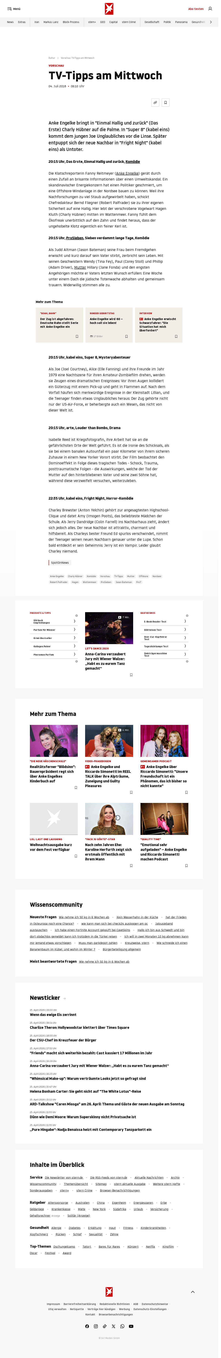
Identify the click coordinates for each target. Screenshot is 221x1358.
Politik (167, 22)
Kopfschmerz (39, 1234)
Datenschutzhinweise (155, 1304)
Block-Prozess (71, 22)
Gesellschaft (152, 22)
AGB (135, 1304)
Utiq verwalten (57, 1309)
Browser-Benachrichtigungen (120, 1190)
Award (67, 1253)
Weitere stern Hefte (166, 1184)
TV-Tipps (118, 576)
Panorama (181, 22)
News (10, 22)
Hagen (75, 582)
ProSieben (74, 238)
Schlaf (77, 1234)
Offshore (143, 576)
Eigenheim (119, 1202)
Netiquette (77, 1309)
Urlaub (138, 1209)
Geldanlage (37, 1209)
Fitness (128, 1228)
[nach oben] (193, 1292)
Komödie (133, 161)
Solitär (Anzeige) (78, 1215)
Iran (36, 22)
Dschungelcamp (64, 1246)
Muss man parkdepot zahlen (98, 943)
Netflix (150, 1246)
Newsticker (45, 997)
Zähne (114, 1234)
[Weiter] (211, 22)
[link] (210, 8)
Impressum (53, 1304)
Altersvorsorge (58, 1202)
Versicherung (159, 1209)
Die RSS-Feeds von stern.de (108, 1177)
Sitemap (101, 1184)
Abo (196, 8)
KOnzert (132, 1246)
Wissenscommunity (43, 1184)
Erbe (163, 1202)
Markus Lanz (50, 22)
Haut (112, 1228)
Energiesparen (143, 1202)
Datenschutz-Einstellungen (150, 1309)
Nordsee (157, 576)
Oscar (33, 1253)
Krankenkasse (61, 1209)
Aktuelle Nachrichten (149, 1177)
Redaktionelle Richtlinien (115, 1304)
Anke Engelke (127, 173)
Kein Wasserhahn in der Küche (137, 917)
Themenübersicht (76, 1184)
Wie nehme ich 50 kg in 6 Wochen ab (84, 917)
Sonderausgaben (41, 1190)
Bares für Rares (109, 1246)
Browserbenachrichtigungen (116, 1314)
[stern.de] (109, 9)
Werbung (124, 1309)
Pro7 (138, 582)
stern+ (92, 22)
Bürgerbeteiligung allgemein (122, 949)
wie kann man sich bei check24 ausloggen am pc (114, 923)
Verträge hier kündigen (101, 1309)
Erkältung (94, 1228)
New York (99, 1209)
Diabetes (75, 1228)
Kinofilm (168, 1246)
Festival (50, 1253)
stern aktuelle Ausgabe (129, 1184)
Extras (21, 22)
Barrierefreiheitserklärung (80, 1304)
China (101, 1202)
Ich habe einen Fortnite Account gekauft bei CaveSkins (92, 930)
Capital (113, 22)
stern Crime (129, 22)
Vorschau (105, 576)
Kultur (52, 58)
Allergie (56, 1228)
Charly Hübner (75, 576)
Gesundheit (198, 22)
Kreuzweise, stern (137, 943)
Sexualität (96, 1234)
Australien (83, 1202)
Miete (81, 1209)
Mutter (80, 267)
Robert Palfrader (58, 582)
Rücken (61, 1234)
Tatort (87, 1246)
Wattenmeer (89, 582)
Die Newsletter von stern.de (64, 1177)
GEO (102, 22)
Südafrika (119, 1209)
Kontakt (90, 1314)
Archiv (175, 1177)
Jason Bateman (124, 582)
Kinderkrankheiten (153, 1228)
